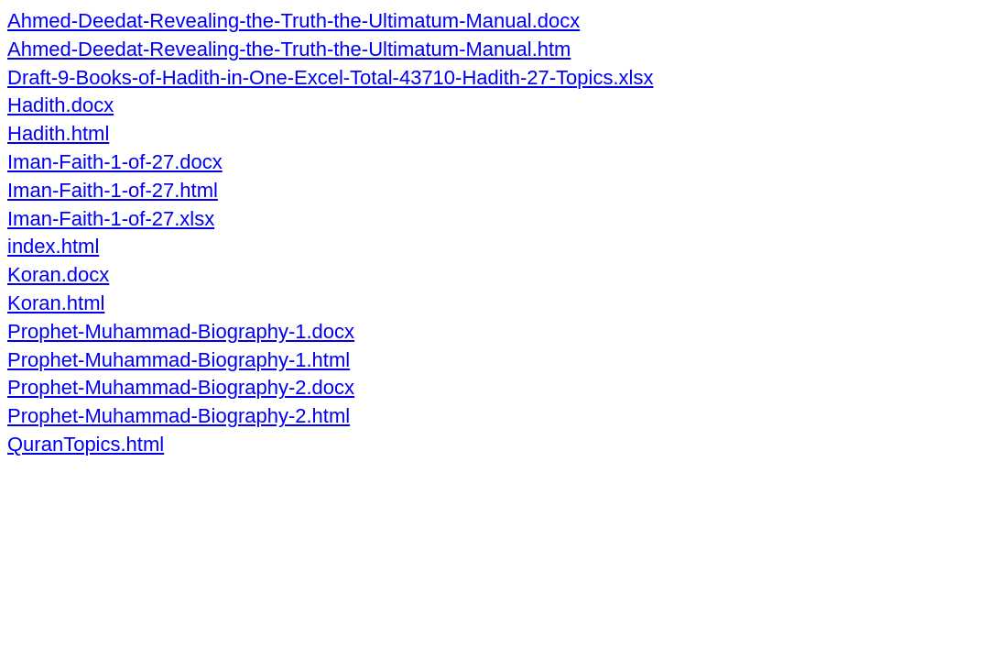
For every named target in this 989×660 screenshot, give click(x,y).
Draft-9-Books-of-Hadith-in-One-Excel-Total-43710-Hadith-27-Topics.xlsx (330, 77)
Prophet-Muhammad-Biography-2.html (178, 415)
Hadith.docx (60, 105)
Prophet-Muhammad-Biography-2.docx (180, 387)
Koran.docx (58, 274)
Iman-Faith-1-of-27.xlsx (110, 218)
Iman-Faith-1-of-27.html (112, 190)
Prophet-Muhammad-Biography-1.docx (180, 331)
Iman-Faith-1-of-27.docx (115, 161)
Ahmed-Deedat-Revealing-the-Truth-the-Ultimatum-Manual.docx (293, 20)
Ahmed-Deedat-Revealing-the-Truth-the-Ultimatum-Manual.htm (289, 49)
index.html (53, 246)
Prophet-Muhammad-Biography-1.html (178, 359)
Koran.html (55, 303)
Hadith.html (58, 133)
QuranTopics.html (85, 444)
